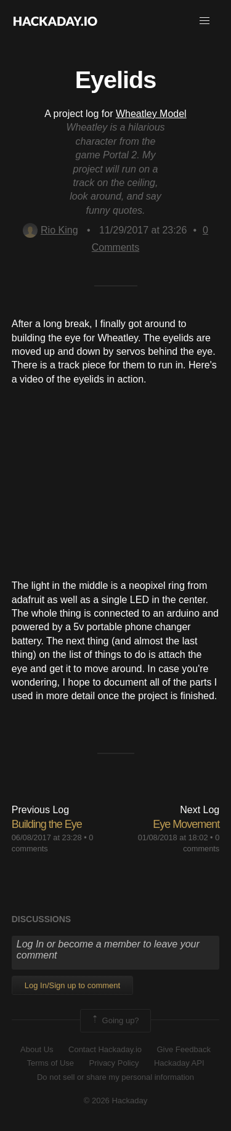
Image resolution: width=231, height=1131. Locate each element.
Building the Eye (47, 824)
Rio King (50, 230)
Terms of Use (50, 1063)
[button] (204, 21)
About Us (36, 1049)
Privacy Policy (114, 1063)
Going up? (114, 1021)
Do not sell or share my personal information (115, 1077)
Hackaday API (179, 1063)
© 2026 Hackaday (116, 1100)
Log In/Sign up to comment (72, 985)
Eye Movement (186, 824)
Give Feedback (183, 1049)
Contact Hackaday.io (105, 1049)
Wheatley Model (151, 113)
